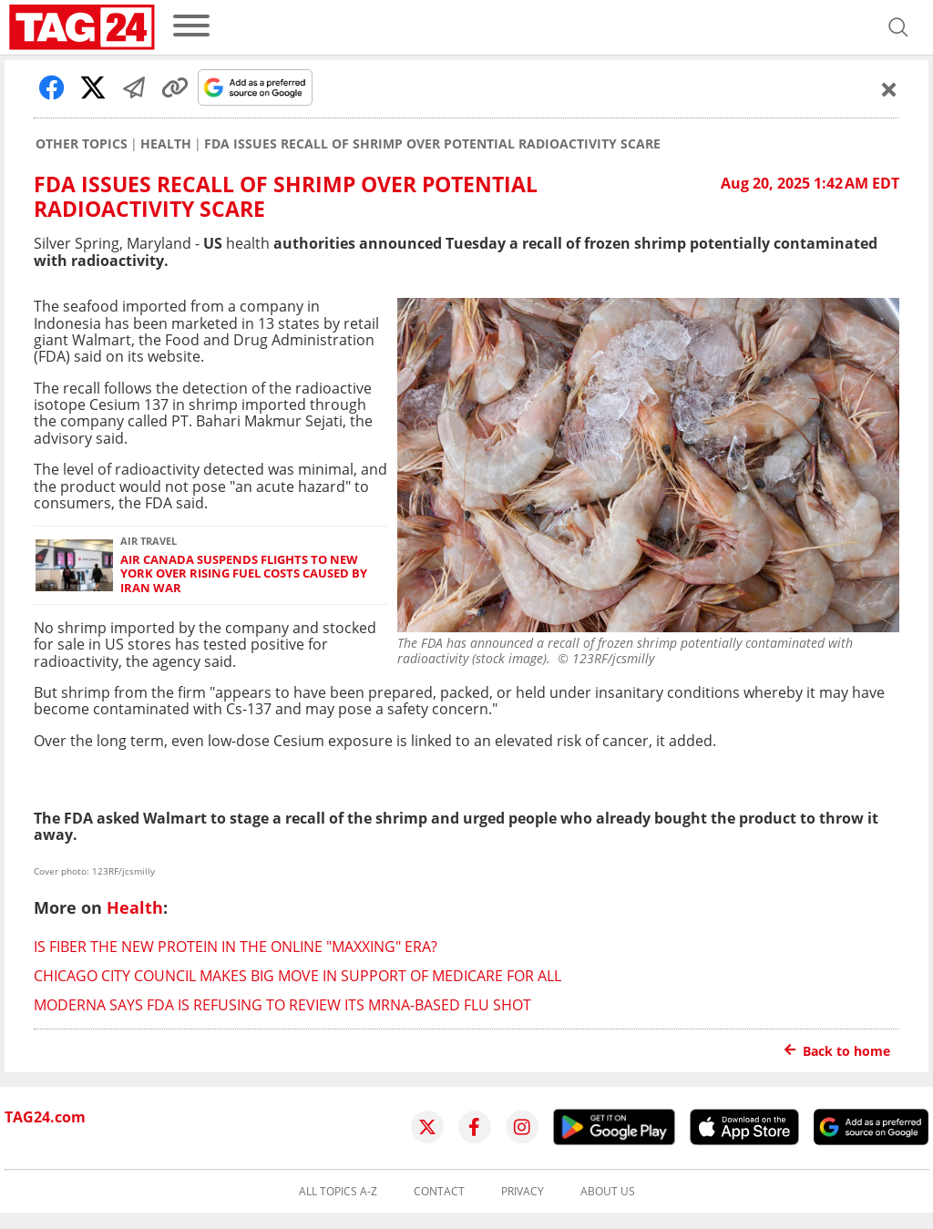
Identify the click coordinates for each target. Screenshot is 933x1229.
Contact (439, 1191)
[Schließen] (889, 89)
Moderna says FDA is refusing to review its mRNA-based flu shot (282, 1005)
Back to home (837, 1051)
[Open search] (898, 27)
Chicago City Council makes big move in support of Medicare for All (297, 976)
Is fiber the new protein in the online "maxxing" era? (235, 947)
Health (165, 144)
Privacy (522, 1191)
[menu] (191, 26)
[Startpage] (82, 27)
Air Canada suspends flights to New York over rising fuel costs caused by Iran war (243, 574)
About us (607, 1191)
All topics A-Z (338, 1191)
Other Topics (82, 144)
